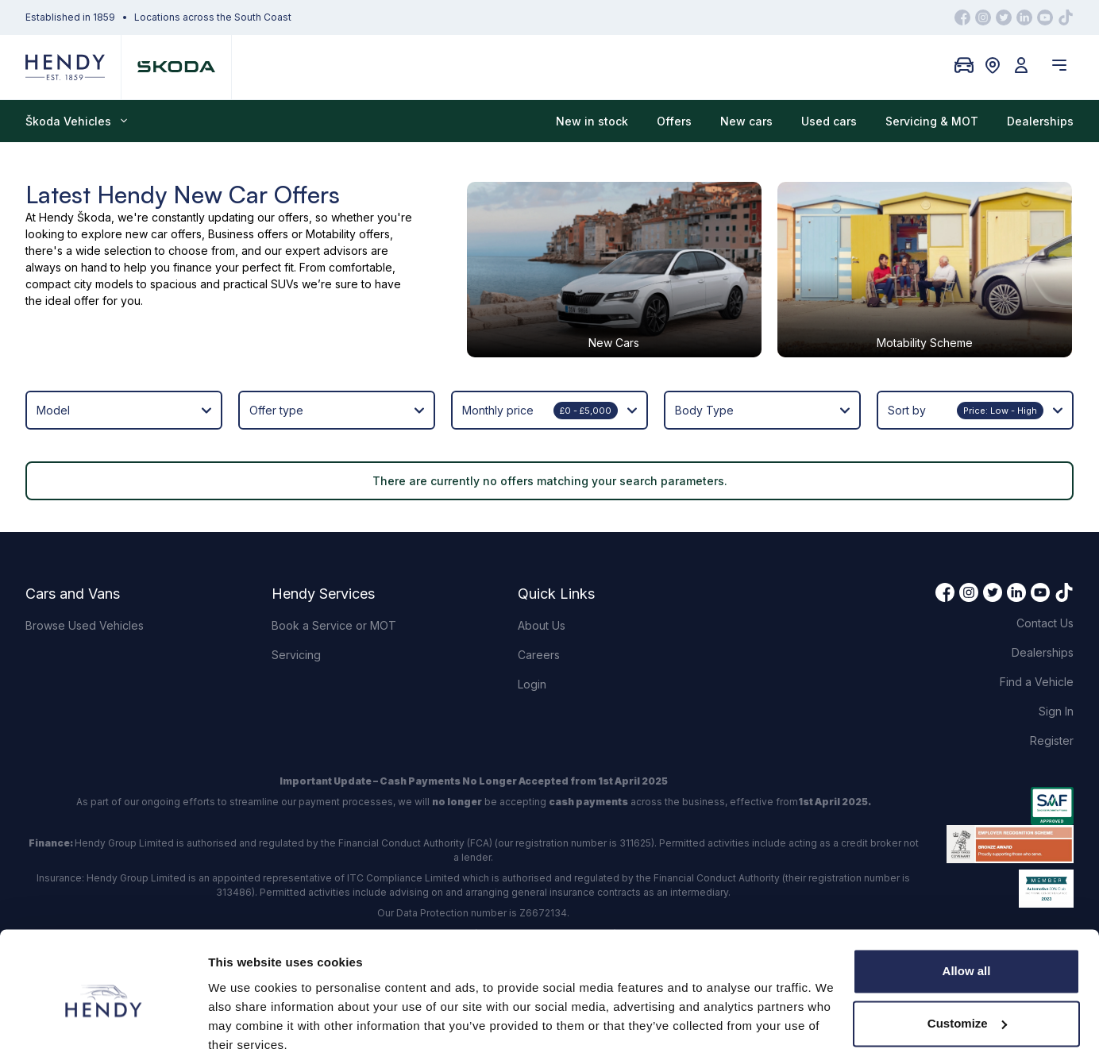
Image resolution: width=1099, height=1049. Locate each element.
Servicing (296, 604)
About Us (541, 575)
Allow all (967, 901)
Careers (539, 604)
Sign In (1056, 661)
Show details (245, 1017)
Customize (967, 952)
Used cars (829, 121)
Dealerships (1040, 121)
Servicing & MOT (931, 121)
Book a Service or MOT (334, 575)
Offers (674, 121)
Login (532, 634)
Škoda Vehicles (76, 121)
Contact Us (1045, 573)
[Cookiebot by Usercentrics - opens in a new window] (102, 1018)
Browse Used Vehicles (84, 575)
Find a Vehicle (1037, 631)
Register (1052, 690)
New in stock (592, 121)
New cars (746, 121)
